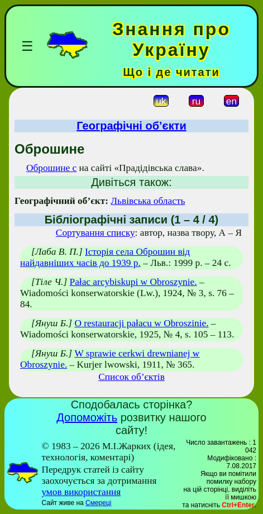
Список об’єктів (131, 377)
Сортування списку (95, 232)
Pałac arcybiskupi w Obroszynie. (133, 282)
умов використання (81, 492)
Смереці (98, 503)
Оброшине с (51, 168)
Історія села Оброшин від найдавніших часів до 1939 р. (105, 257)
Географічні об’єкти (131, 126)
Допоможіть (86, 417)
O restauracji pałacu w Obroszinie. (141, 323)
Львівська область (148, 201)
